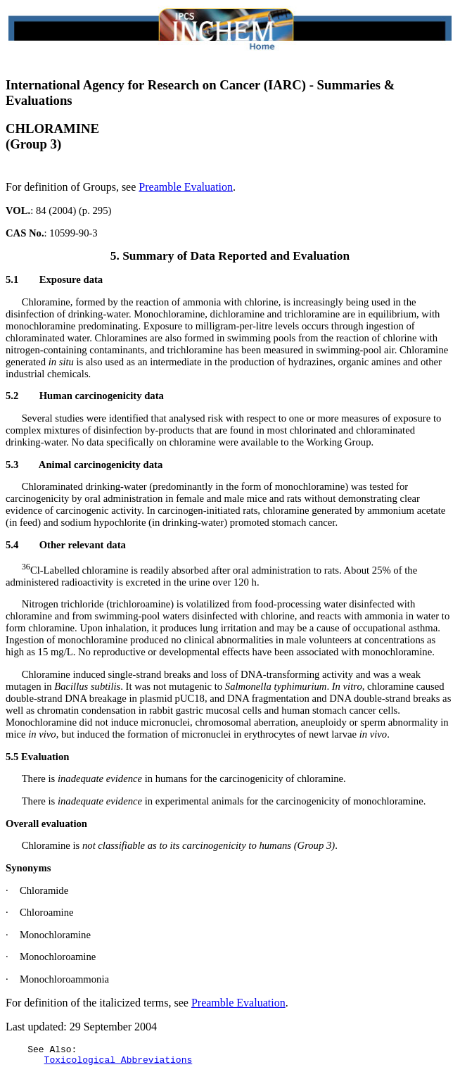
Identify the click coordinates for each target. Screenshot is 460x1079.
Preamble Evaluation (186, 187)
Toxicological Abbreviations (118, 1063)
